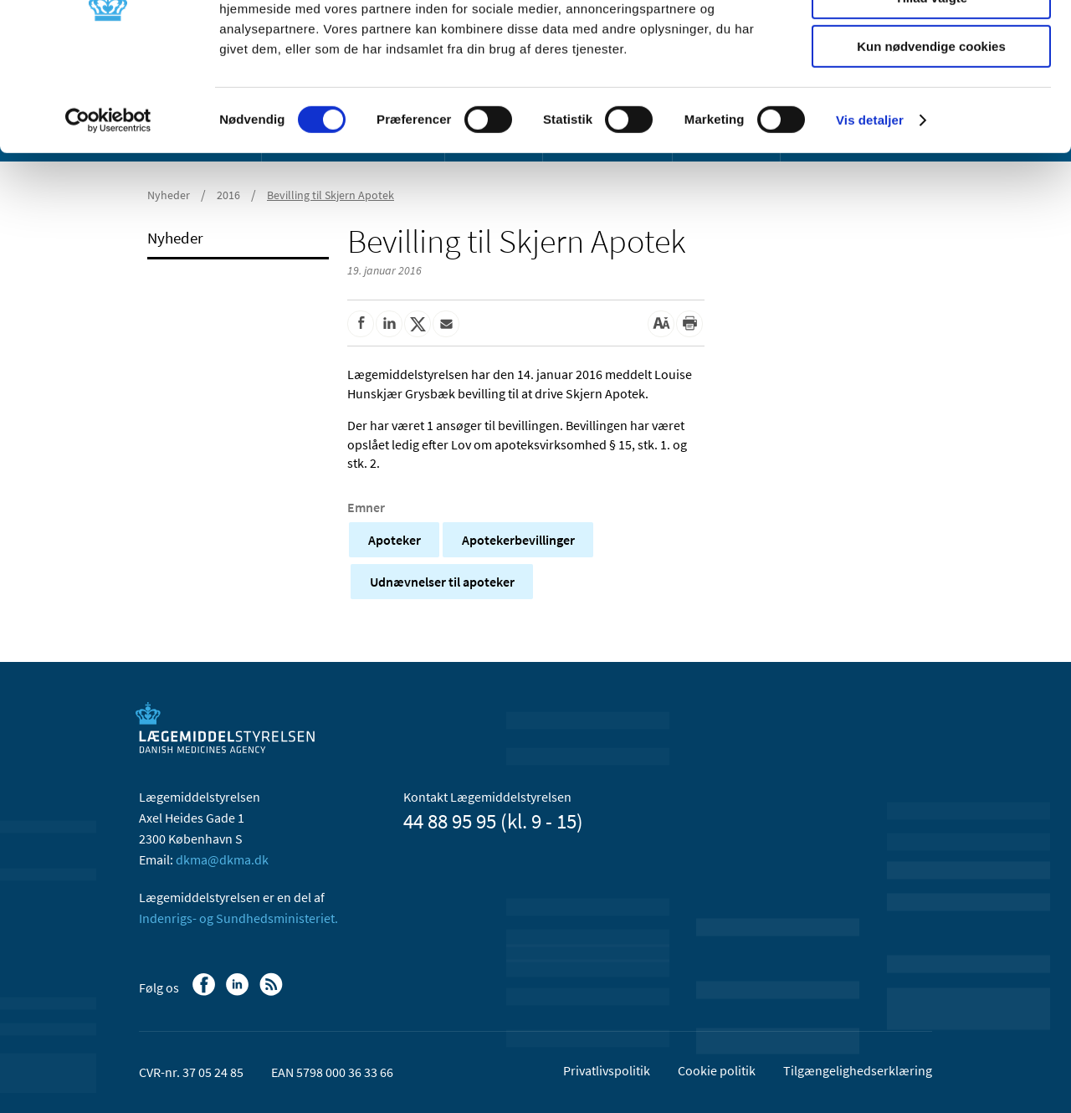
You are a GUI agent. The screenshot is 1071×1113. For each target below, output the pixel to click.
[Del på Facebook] (360, 323)
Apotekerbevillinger (518, 539)
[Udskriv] (689, 323)
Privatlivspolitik (606, 1070)
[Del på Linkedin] (389, 323)
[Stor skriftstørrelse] (661, 323)
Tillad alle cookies (931, 41)
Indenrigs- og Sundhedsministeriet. (238, 918)
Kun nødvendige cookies (931, 139)
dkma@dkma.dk (222, 859)
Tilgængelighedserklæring (857, 1070)
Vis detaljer (870, 213)
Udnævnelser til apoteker (442, 581)
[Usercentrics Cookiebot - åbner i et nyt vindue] (108, 213)
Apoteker (394, 539)
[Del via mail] (446, 323)
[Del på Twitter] (417, 323)
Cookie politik (717, 1070)
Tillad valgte (931, 91)
